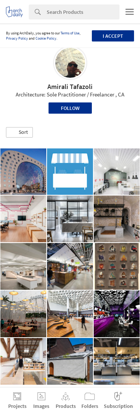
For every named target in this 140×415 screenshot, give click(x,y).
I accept (113, 36)
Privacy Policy (17, 38)
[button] (19, 132)
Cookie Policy (45, 38)
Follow (70, 108)
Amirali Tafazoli (70, 86)
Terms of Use (70, 33)
